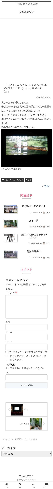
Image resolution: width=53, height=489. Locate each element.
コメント (11, 292)
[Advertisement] (26, 48)
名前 (8, 326)
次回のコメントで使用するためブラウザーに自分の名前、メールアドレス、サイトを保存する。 (26, 360)
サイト (9, 346)
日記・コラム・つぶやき (12, 180)
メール (9, 336)
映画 (28, 180)
